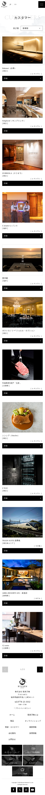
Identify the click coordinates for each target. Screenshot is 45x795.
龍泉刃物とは (33, 715)
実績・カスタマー (12, 727)
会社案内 (12, 733)
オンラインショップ (33, 721)
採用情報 (32, 733)
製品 (12, 721)
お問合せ (12, 739)
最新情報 (32, 727)
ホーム (12, 715)
